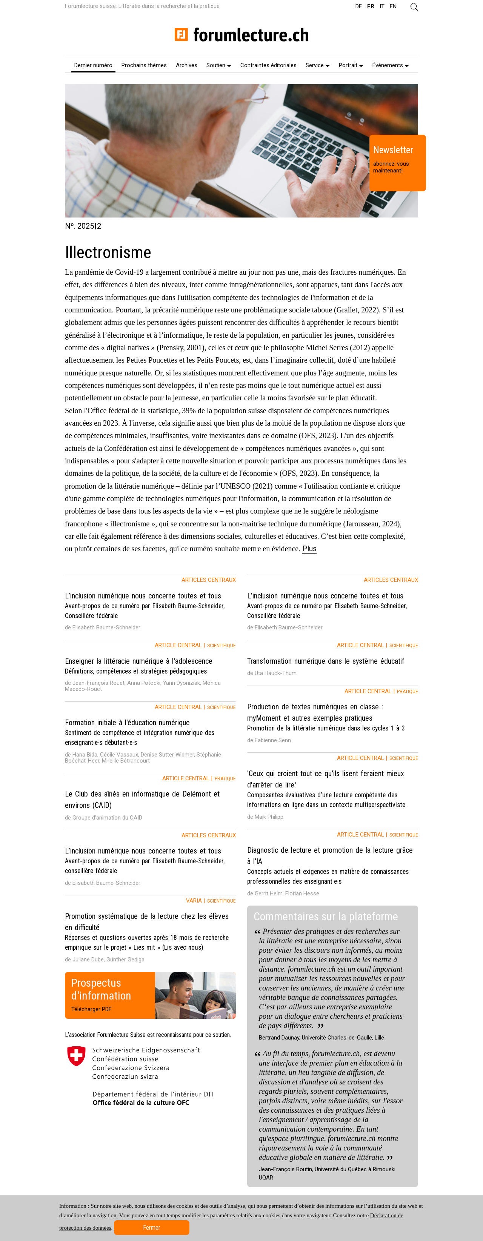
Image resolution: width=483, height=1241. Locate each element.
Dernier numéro (93, 65)
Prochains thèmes (144, 65)
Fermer (151, 1227)
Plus (309, 548)
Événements (390, 65)
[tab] (150, 607)
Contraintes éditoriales (268, 65)
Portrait (351, 65)
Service (317, 65)
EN (393, 6)
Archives (186, 65)
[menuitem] (93, 64)
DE (358, 6)
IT (382, 6)
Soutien (218, 65)
